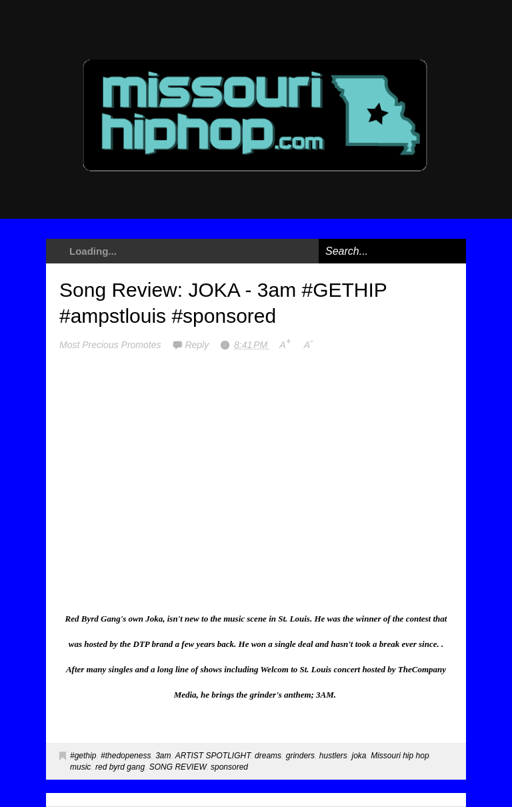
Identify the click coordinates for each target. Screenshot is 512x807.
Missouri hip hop (400, 755)
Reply (198, 344)
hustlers (333, 755)
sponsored (229, 767)
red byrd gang (120, 767)
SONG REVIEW (178, 767)
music (80, 767)
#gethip (83, 755)
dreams (268, 755)
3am (163, 755)
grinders (300, 755)
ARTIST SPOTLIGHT (213, 755)
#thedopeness (126, 755)
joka (359, 755)
